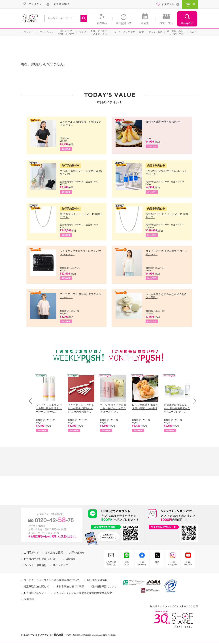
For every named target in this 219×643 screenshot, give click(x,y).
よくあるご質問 (54, 552)
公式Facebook (142, 563)
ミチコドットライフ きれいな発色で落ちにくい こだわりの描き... (81, 408)
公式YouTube (188, 563)
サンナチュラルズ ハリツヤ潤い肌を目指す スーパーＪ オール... (49, 408)
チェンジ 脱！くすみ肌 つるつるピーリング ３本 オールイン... (113, 408)
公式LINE (126, 563)
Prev (32, 401)
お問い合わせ (76, 552)
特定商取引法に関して (36, 586)
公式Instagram (172, 563)
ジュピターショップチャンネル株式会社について (51, 580)
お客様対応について (35, 593)
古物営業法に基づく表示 (70, 586)
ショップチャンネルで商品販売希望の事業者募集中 (83, 593)
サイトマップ (60, 565)
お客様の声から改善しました (40, 559)
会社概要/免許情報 (97, 580)
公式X (157, 563)
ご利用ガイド (31, 552)
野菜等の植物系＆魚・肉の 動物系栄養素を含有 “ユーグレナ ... (177, 408)
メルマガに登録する (111, 563)
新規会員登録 (61, 4)
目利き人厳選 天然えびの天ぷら (164, 121)
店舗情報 (70, 559)
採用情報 (29, 599)
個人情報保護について (104, 586)
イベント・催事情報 (35, 565)
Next (194, 401)
